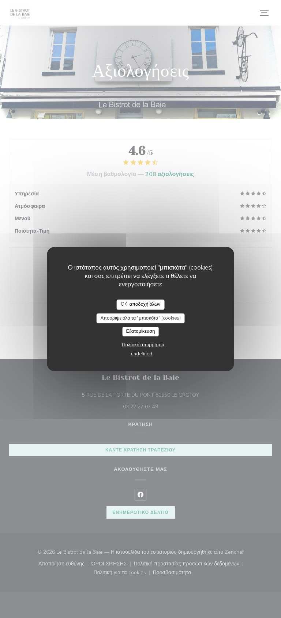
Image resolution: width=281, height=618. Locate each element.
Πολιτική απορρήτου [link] (143, 345)
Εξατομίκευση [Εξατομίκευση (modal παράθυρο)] (140, 331)
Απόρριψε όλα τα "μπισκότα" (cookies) (140, 318)
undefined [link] (141, 354)
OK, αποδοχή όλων (141, 304)
